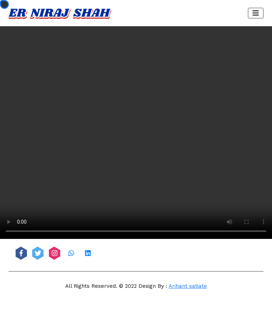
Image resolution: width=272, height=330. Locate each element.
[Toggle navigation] (256, 13)
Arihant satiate (188, 286)
